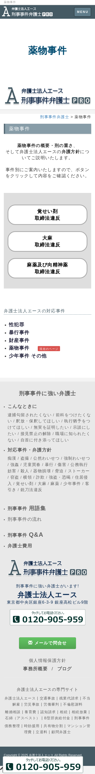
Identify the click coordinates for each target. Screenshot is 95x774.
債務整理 (12, 726)
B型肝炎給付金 (57, 718)
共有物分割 (53, 726)
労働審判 (51, 704)
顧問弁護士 (61, 732)
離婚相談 (13, 712)
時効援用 (32, 726)
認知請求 (48, 712)
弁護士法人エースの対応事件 (34, 311)
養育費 (30, 712)
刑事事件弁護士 (54, 117)
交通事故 (47, 698)
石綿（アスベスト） (22, 718)
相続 (64, 712)
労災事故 (32, 704)
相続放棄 (79, 712)
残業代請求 (69, 698)
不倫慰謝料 (73, 704)
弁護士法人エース (20, 698)
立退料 (41, 732)
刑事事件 (82, 718)
